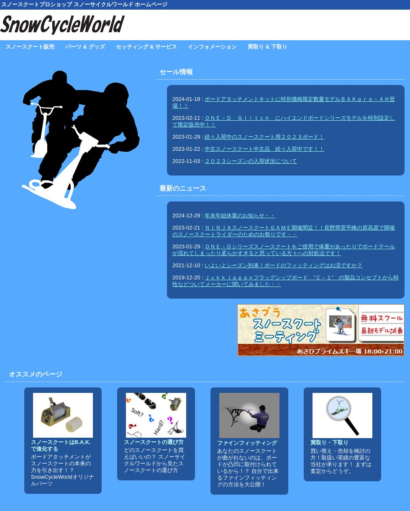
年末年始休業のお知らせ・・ (240, 215)
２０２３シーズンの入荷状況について (251, 161)
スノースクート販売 (29, 47)
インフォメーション (212, 47)
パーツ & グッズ (85, 47)
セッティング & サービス (146, 47)
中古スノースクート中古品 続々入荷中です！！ (264, 149)
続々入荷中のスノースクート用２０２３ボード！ (264, 137)
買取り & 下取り (267, 47)
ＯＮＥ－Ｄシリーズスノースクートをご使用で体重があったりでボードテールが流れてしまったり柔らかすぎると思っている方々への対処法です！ (283, 249)
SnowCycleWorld (63, 25)
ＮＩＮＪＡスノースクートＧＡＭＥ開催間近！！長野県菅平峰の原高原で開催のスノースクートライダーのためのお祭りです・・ (283, 231)
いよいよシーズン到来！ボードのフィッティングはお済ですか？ (283, 265)
